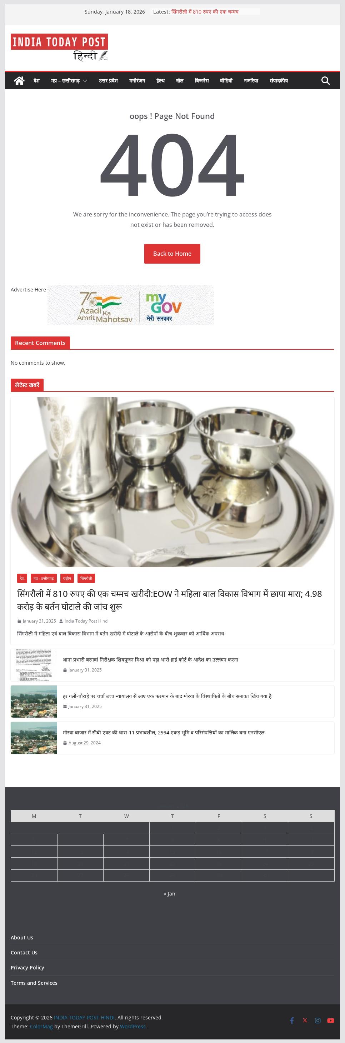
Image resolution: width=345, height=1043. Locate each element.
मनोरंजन (137, 80)
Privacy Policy (27, 967)
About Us (22, 937)
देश (37, 80)
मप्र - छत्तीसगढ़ (44, 578)
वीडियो (226, 80)
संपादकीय (279, 80)
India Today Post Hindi (87, 621)
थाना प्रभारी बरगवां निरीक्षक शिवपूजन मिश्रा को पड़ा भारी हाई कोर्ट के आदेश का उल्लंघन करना (150, 659)
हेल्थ (160, 80)
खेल (179, 80)
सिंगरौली (86, 578)
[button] (84, 81)
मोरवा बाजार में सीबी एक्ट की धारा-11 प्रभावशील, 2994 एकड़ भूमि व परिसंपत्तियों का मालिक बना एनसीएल (163, 732)
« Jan (169, 893)
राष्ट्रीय (67, 578)
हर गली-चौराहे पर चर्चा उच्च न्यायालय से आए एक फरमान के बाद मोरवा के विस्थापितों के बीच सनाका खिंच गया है (167, 696)
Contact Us (24, 952)
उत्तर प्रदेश (108, 80)
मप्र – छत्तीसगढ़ (65, 80)
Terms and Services (34, 982)
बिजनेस (202, 80)
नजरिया (251, 80)
